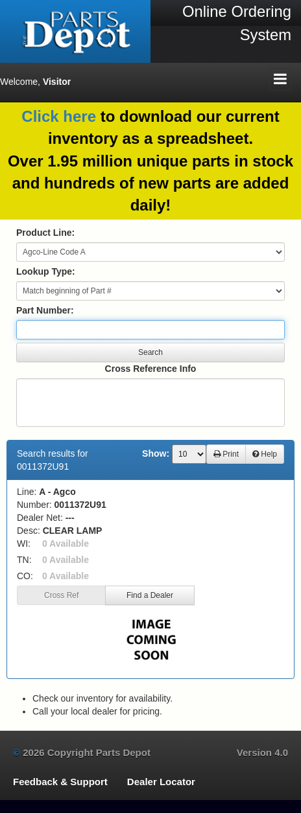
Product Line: (45, 232)
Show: (155, 453)
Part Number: (45, 310)
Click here (58, 116)
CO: (25, 576)
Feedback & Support (60, 781)
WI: (23, 543)
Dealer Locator (161, 781)
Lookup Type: (45, 271)
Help (264, 454)
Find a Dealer (149, 595)
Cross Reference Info (151, 368)
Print (226, 454)
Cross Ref (61, 595)
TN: (24, 560)
